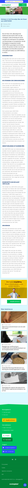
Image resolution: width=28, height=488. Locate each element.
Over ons (5, 414)
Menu (23, 5)
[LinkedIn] (12, 459)
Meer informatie (6, 427)
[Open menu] (23, 4)
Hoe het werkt (6, 412)
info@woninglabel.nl (9, 447)
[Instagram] (15, 459)
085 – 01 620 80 (8, 451)
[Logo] (6, 4)
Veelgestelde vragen (8, 430)
